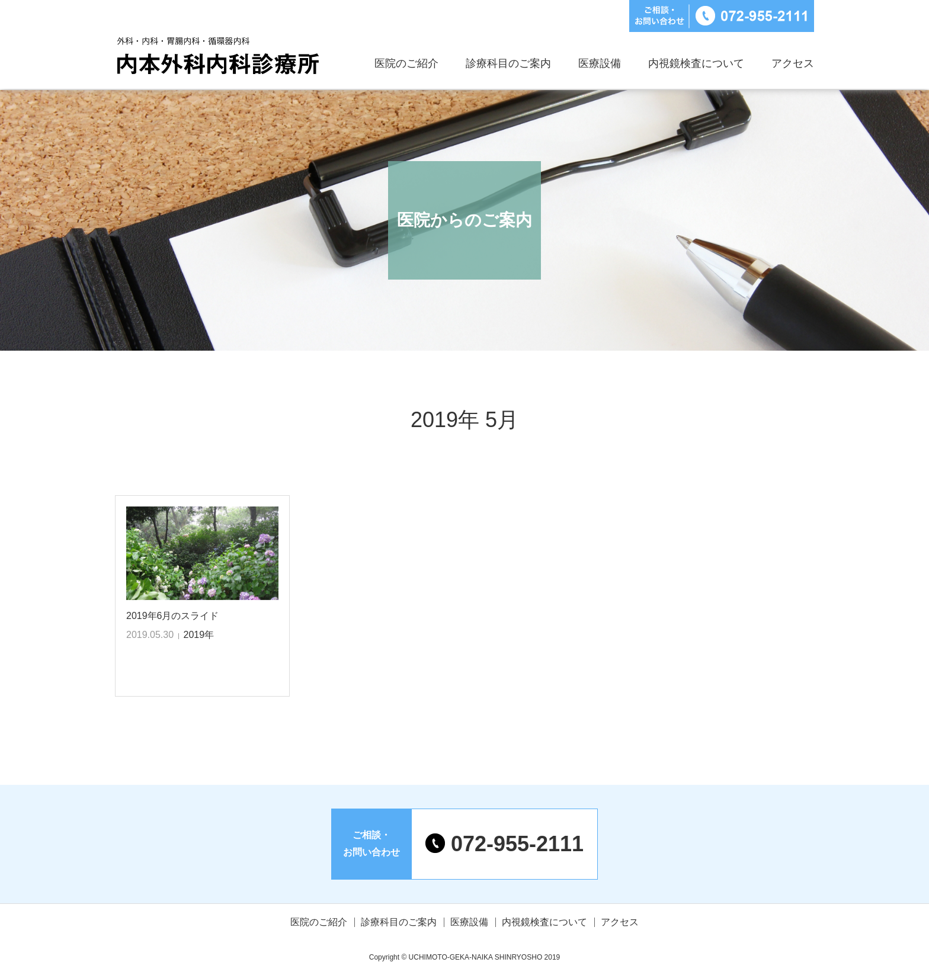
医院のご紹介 (406, 63)
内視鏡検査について (696, 63)
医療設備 (599, 63)
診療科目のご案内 (508, 63)
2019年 (199, 635)
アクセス (792, 63)
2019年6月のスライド (172, 616)
